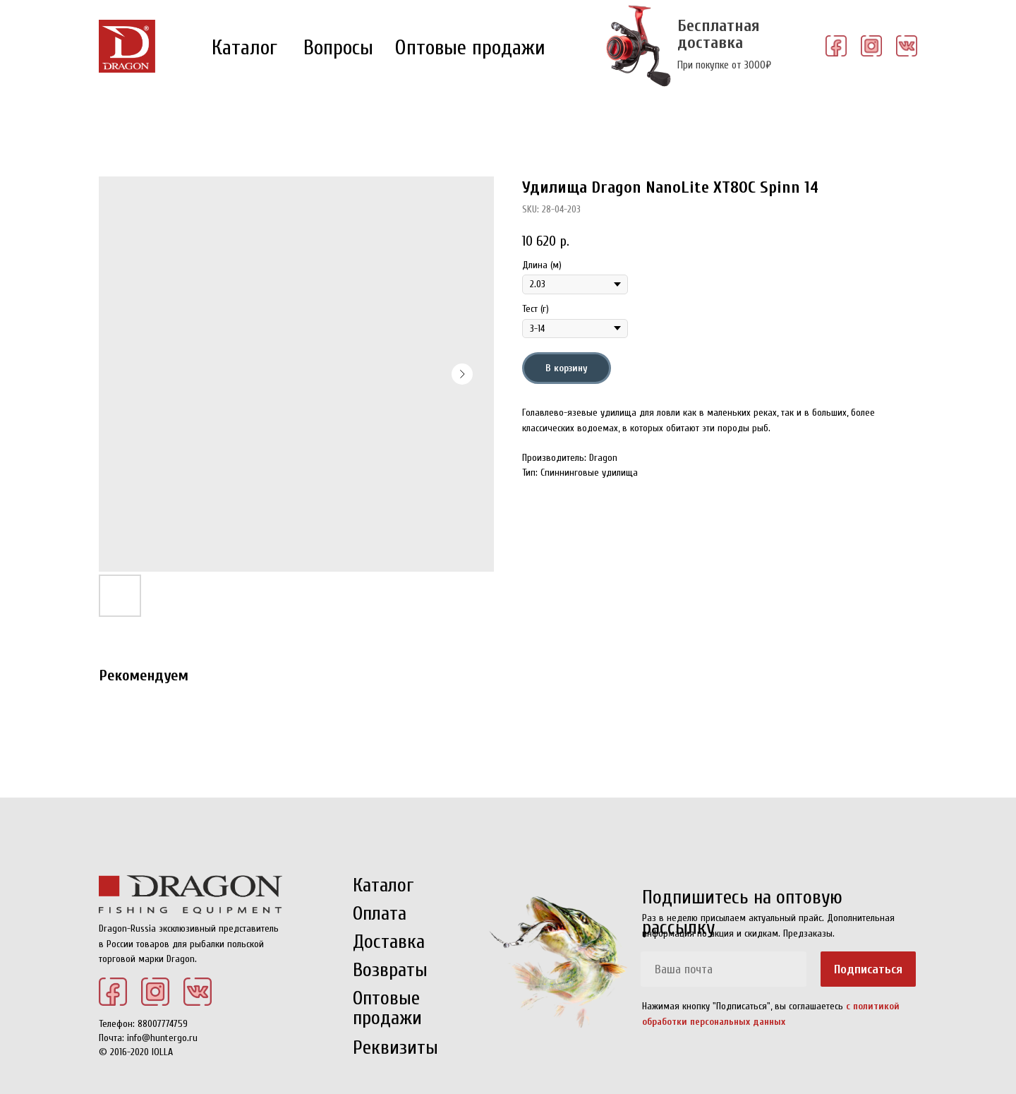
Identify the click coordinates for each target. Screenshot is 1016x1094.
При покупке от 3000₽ (724, 65)
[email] (723, 969)
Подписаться (868, 969)
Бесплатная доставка (718, 34)
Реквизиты (395, 1047)
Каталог (244, 47)
